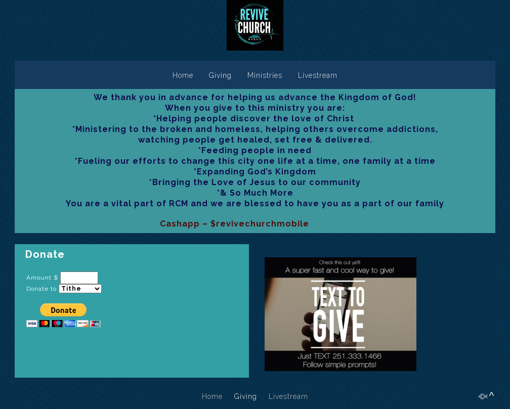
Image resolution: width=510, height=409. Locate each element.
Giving (220, 75)
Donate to (41, 288)
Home (183, 75)
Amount (39, 277)
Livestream (317, 75)
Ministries (264, 75)
